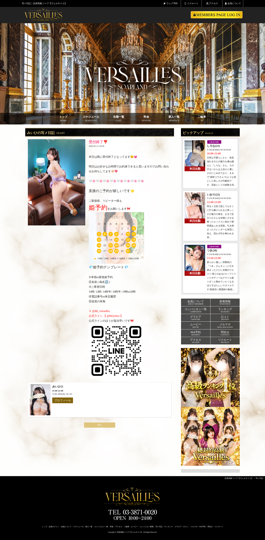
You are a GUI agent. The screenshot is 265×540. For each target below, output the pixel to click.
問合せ (210, 527)
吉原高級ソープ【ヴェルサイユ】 (239, 478)
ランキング (168, 527)
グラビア (178, 527)
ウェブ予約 (170, 3)
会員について (233, 3)
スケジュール (91, 118)
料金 (146, 118)
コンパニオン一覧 (101, 527)
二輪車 (202, 118)
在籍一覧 (118, 118)
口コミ (186, 527)
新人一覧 (174, 118)
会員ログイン (54, 527)
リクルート (191, 3)
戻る (99, 425)
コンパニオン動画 (147, 527)
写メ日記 (259, 478)
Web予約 (202, 527)
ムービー (134, 527)
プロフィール (62, 400)
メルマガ (193, 527)
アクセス (212, 3)
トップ (63, 118)
